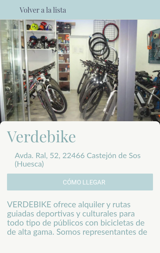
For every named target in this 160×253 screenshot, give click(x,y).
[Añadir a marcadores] (117, 244)
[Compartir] (42, 244)
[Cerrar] (10, 10)
